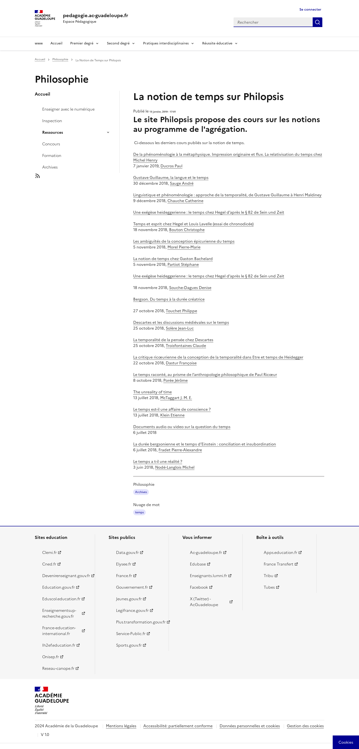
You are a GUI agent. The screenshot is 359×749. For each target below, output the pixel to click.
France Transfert (278, 564)
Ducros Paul (171, 166)
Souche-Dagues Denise (190, 287)
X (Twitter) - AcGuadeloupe (204, 602)
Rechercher (317, 22)
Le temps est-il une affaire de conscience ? (172, 409)
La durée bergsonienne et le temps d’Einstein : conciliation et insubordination (204, 444)
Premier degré (81, 43)
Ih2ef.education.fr (58, 645)
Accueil (56, 43)
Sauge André (181, 183)
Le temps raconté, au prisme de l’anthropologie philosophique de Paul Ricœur (205, 374)
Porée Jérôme (175, 380)
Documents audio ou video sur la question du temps (181, 427)
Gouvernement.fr (132, 587)
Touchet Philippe (181, 311)
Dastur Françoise (181, 363)
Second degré (118, 43)
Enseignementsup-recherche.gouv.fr (59, 613)
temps (139, 512)
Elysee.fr (123, 564)
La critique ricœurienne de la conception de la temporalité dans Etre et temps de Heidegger (218, 357)
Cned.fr (49, 564)
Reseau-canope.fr (58, 668)
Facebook (199, 587)
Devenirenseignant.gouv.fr (65, 576)
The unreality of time (152, 392)
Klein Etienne (172, 415)
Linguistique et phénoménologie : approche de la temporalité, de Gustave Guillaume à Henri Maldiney (227, 195)
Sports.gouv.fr (129, 645)
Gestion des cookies (305, 726)
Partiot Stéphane (183, 264)
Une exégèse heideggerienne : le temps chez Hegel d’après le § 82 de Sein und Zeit (208, 212)
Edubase (198, 564)
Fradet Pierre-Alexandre (180, 450)
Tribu (268, 576)
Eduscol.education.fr (61, 599)
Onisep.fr (50, 657)
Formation (51, 155)
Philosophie (60, 59)
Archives (50, 167)
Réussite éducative (217, 43)
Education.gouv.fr (58, 587)
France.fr (124, 576)
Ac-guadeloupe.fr (206, 552)
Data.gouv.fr (127, 552)
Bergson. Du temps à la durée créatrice (169, 299)
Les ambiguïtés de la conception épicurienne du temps (184, 241)
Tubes (269, 587)
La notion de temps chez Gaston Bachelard (173, 258)
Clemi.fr (49, 552)
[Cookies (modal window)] (346, 742)
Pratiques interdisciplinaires (166, 43)
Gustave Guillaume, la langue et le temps (170, 177)
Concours (51, 144)
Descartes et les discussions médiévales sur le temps (181, 322)
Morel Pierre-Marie (183, 247)
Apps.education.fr (280, 552)
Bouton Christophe (187, 230)
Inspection (52, 121)
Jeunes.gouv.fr (129, 599)
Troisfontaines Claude (186, 345)
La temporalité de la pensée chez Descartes (173, 340)
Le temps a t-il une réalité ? (157, 461)
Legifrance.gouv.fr (132, 610)
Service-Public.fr (130, 633)
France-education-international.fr (59, 630)
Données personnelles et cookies (250, 726)
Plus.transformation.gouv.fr (139, 622)
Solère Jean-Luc (180, 328)
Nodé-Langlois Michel (174, 467)
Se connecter (310, 9)
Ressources (52, 132)
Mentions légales (121, 726)
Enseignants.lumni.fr (208, 576)
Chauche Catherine (185, 201)
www (39, 43)
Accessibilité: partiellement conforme (178, 726)
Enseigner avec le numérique (68, 109)
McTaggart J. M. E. (176, 398)
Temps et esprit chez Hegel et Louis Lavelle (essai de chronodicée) (193, 224)
